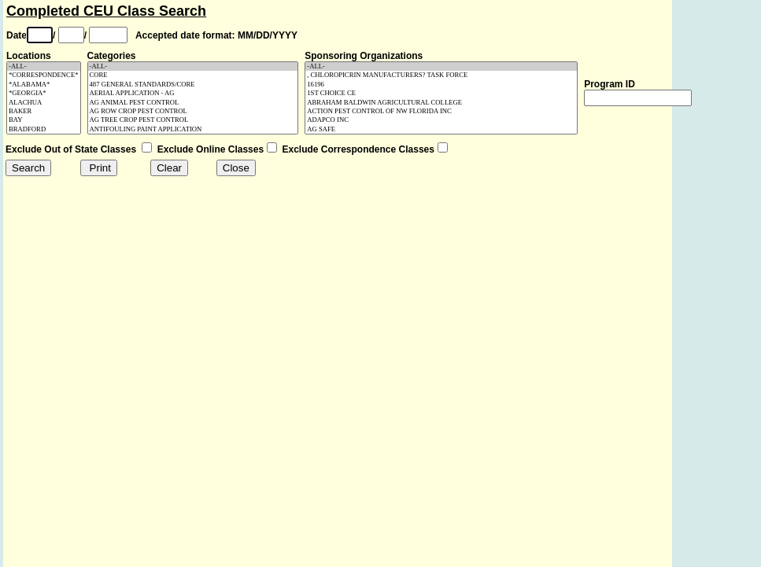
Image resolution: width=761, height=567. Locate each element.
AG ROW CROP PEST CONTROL (193, 111)
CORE (193, 75)
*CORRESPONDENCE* (43, 75)
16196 (441, 84)
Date (16, 35)
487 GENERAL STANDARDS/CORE (193, 84)
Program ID (609, 84)
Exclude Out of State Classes (71, 149)
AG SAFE (441, 129)
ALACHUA (43, 102)
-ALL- (43, 66)
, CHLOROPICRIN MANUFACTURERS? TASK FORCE (441, 75)
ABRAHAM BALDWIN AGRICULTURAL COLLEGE (441, 102)
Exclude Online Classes (210, 149)
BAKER (43, 111)
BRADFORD (43, 129)
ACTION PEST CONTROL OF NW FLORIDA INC (441, 111)
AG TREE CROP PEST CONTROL (193, 120)
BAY (43, 120)
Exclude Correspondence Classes (358, 149)
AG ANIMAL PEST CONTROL (193, 102)
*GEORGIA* (43, 93)
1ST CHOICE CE (441, 93)
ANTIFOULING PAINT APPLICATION (193, 129)
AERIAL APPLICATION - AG (193, 93)
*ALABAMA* (43, 84)
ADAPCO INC (441, 120)
